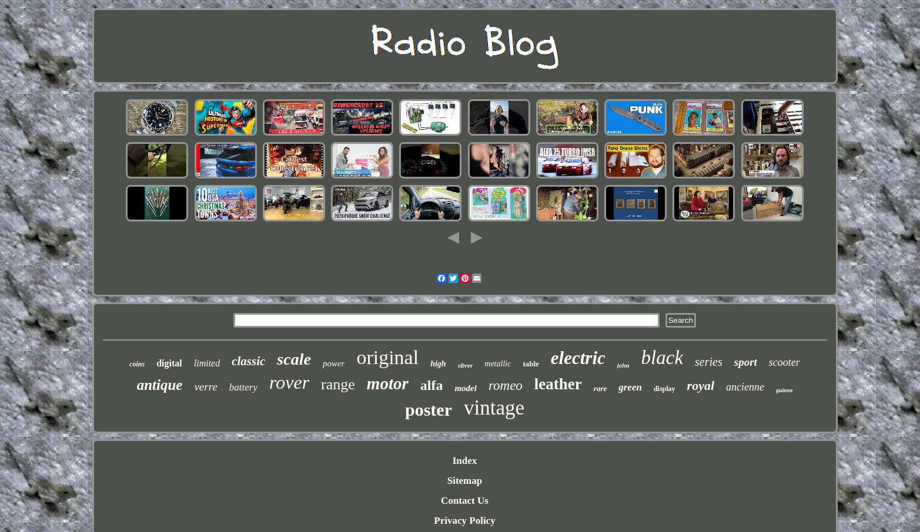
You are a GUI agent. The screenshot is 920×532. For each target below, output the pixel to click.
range (338, 384)
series (708, 361)
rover (289, 382)
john (623, 365)
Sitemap (465, 480)
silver (465, 365)
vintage (494, 407)
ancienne (745, 387)
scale (294, 359)
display (664, 389)
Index (465, 460)
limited (207, 363)
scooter (784, 362)
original (387, 357)
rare (600, 388)
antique (160, 385)
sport (745, 362)
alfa (431, 385)
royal (700, 385)
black (662, 357)
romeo (506, 385)
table (530, 363)
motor (388, 383)
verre (205, 387)
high (438, 363)
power (334, 363)
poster (428, 409)
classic (248, 361)
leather (558, 384)
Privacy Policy (464, 520)
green (630, 387)
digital (169, 363)
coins (137, 364)
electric (578, 358)
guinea (784, 390)
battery (243, 387)
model (465, 388)
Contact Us (465, 500)
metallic (497, 363)
